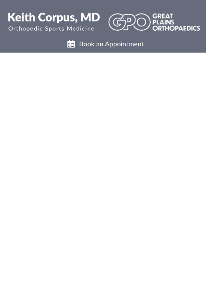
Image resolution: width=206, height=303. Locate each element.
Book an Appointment (111, 44)
